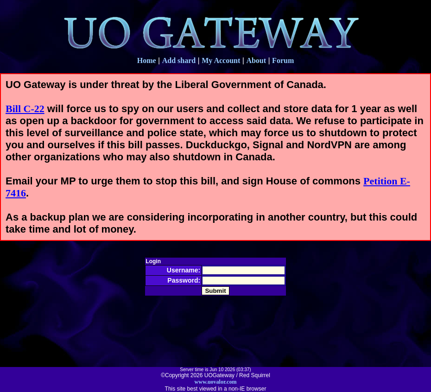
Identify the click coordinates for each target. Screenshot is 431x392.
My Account (221, 60)
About (256, 60)
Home (146, 60)
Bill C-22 (25, 108)
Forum (283, 60)
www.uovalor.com (216, 382)
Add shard (179, 60)
